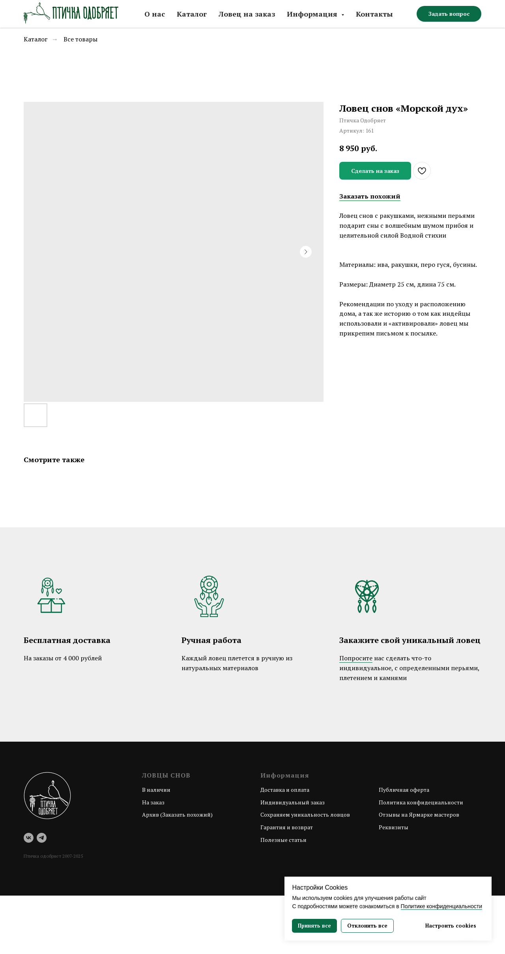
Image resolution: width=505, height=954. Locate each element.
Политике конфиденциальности (441, 906)
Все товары (80, 39)
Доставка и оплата (284, 789)
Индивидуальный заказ (292, 802)
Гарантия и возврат (286, 827)
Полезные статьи (283, 839)
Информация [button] (313, 14)
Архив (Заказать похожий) (177, 814)
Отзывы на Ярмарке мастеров (419, 814)
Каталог (192, 14)
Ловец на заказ (247, 14)
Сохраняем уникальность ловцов (305, 814)
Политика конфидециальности (421, 802)
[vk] (29, 838)
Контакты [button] (374, 14)
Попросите (355, 658)
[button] (449, 14)
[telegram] (42, 838)
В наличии (156, 789)
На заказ (153, 802)
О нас (154, 14)
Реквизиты (393, 827)
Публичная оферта (404, 789)
